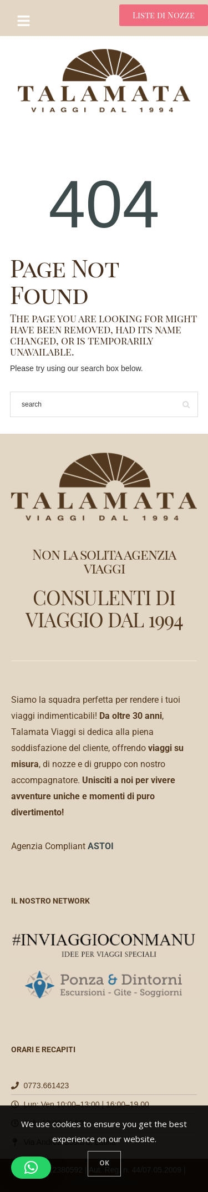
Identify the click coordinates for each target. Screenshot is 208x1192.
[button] (31, 1168)
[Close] (104, 1163)
